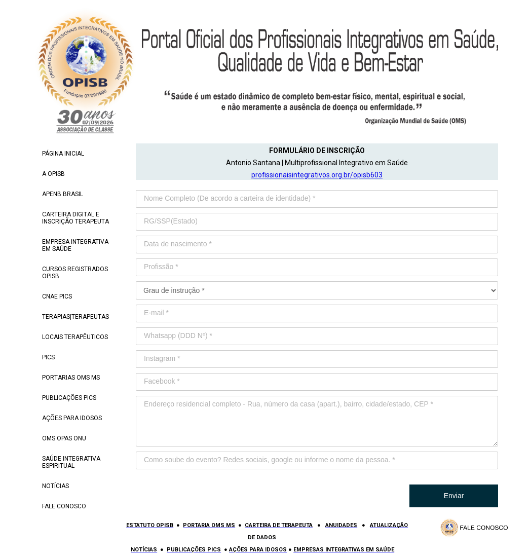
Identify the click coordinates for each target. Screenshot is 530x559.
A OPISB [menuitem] (53, 173)
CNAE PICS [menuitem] (57, 296)
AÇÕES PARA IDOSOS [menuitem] (72, 418)
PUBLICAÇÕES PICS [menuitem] (69, 397)
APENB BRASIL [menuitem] (62, 194)
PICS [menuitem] (48, 357)
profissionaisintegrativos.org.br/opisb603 (317, 175)
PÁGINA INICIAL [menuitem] (63, 153)
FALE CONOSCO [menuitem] (64, 506)
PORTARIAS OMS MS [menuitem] (71, 377)
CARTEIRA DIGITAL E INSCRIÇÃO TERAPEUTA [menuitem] (75, 218)
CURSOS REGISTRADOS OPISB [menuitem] (75, 273)
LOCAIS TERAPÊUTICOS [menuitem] (75, 337)
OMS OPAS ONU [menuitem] (64, 438)
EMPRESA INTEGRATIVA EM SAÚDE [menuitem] (75, 245)
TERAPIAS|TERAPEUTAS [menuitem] (75, 316)
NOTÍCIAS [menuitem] (55, 486)
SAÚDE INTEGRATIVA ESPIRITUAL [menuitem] (71, 462)
